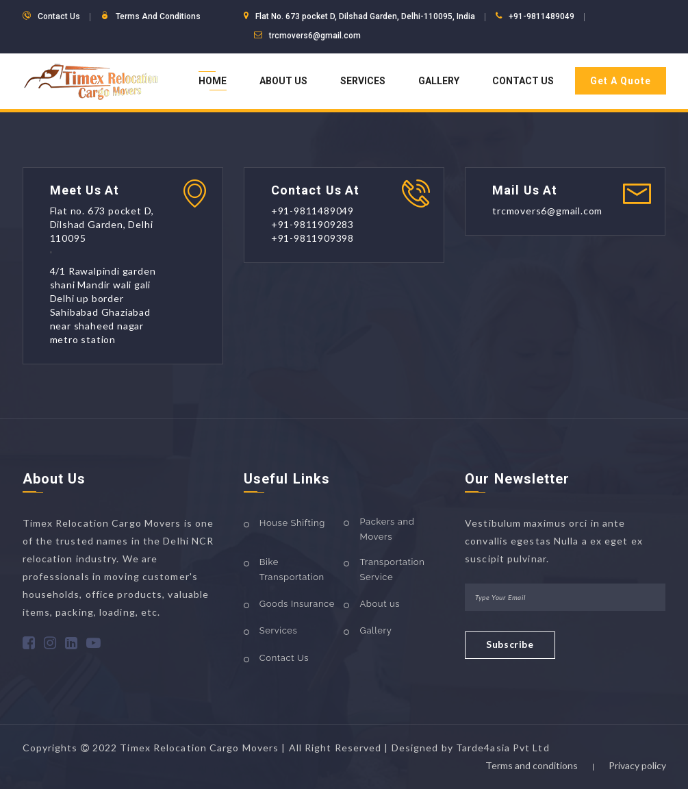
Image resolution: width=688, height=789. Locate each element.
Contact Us (523, 80)
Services (362, 80)
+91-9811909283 (312, 224)
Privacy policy (637, 765)
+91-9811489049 (541, 16)
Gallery (438, 80)
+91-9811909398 (312, 238)
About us (379, 604)
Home (213, 80)
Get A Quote (620, 80)
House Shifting (292, 523)
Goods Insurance (297, 604)
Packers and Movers (386, 529)
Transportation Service (391, 569)
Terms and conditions (531, 765)
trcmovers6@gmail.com (315, 35)
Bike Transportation (291, 569)
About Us (283, 80)
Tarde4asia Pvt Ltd (503, 747)
